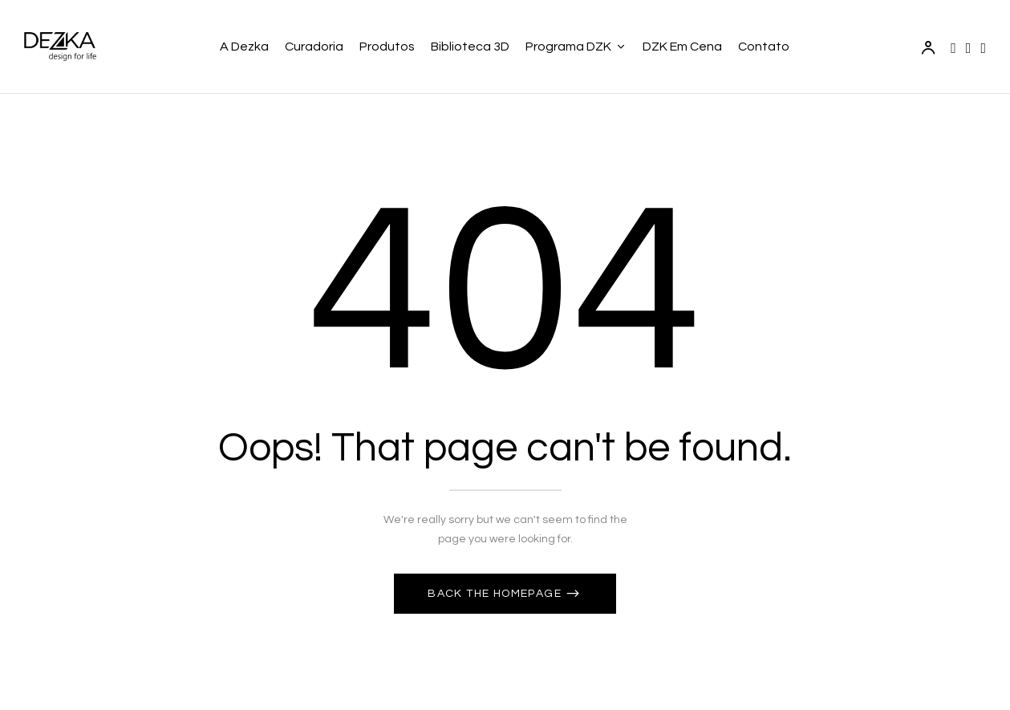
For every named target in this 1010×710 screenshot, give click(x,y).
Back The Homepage (496, 593)
